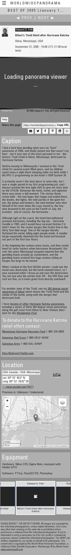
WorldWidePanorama (35, 3)
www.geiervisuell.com (12, 550)
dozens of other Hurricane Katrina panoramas (37, 304)
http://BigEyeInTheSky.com (18, 353)
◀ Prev (24, 18)
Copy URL (63, 125)
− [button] (7, 407)
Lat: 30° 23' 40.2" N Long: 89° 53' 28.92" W (15, 379)
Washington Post (27, 313)
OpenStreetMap (54, 446)
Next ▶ (46, 18)
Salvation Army (11, 344)
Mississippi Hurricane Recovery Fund (23, 331)
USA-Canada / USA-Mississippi (21, 372)
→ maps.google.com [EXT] (18, 387)
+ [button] (7, 401)
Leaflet (37, 446)
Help (4, 119)
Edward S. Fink (24, 29)
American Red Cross (14, 337)
